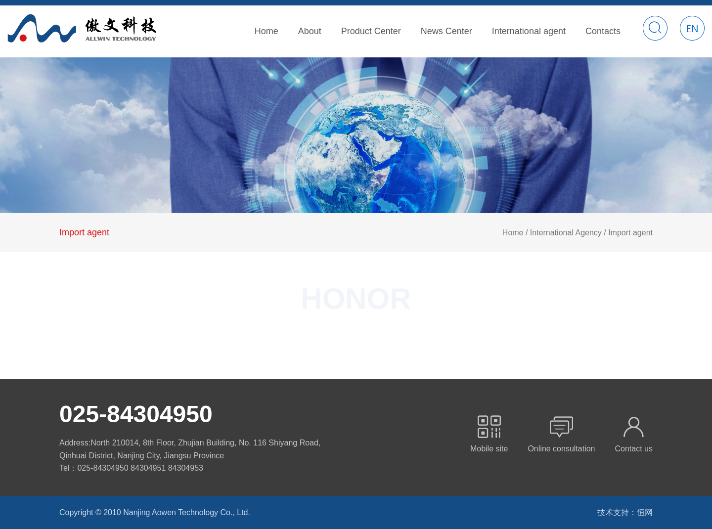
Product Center (371, 31)
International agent (529, 31)
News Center (446, 31)
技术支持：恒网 (625, 512)
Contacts (603, 31)
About (309, 31)
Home (266, 31)
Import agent (84, 232)
